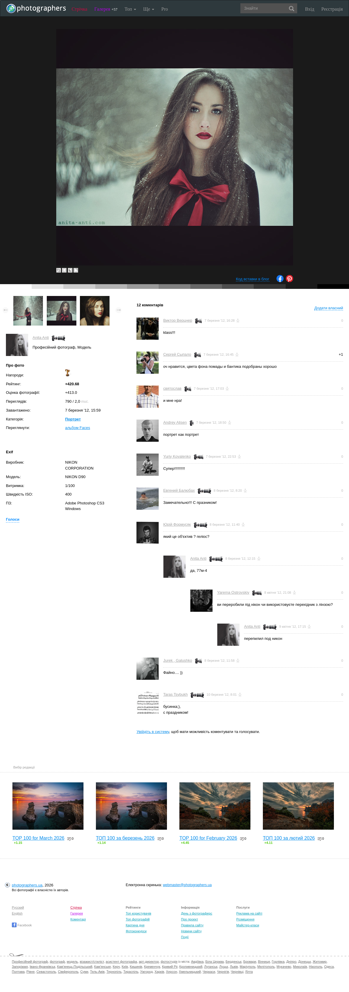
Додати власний (328, 308)
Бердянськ (234, 961)
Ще (148, 9)
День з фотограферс (196, 913)
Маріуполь (247, 966)
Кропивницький (190, 966)
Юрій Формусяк (177, 524)
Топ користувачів (138, 913)
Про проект (189, 919)
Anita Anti (41, 337)
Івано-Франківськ (42, 966)
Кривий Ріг (169, 966)
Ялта (248, 971)
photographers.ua (27, 885)
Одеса (329, 966)
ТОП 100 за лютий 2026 (289, 838)
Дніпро (291, 961)
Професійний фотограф (30, 961)
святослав (172, 388)
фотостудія (169, 961)
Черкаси (209, 971)
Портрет (73, 419)
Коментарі (78, 919)
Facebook (22, 925)
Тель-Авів (97, 971)
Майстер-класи (247, 925)
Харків (159, 971)
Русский (18, 907)
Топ (130, 9)
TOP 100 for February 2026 (208, 838)
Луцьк (223, 966)
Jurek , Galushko (177, 660)
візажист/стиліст (92, 961)
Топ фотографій (138, 919)
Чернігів (223, 971)
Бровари (249, 961)
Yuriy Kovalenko (177, 456)
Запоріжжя (20, 966)
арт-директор (149, 961)
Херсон (171, 971)
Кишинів (136, 966)
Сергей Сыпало (177, 354)
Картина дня (135, 925)
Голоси (12, 519)
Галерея (106, 9)
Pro (164, 9)
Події (185, 937)
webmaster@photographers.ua (187, 885)
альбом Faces (77, 427)
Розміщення (245, 919)
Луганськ (211, 966)
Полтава (18, 971)
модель (72, 961)
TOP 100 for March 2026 (38, 838)
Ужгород (146, 971)
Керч (116, 966)
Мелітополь (266, 966)
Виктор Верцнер (177, 320)
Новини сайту (191, 931)
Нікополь (315, 966)
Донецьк (304, 961)
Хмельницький (190, 971)
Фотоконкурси (136, 931)
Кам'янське (102, 966)
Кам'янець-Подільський (74, 966)
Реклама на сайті (249, 913)
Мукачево (283, 966)
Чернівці (237, 971)
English (17, 913)
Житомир (320, 961)
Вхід (309, 9)
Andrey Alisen (175, 422)
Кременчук (152, 966)
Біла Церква (214, 961)
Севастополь (46, 971)
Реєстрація (332, 9)
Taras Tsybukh (175, 694)
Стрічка (79, 9)
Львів (234, 966)
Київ (125, 966)
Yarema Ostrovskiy (233, 592)
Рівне (30, 971)
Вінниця (264, 961)
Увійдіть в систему (152, 731)
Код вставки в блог (252, 279)
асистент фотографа (121, 961)
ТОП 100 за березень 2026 (125, 838)
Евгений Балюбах (179, 490)
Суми (84, 971)
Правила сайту (192, 925)
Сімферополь (68, 971)
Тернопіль (114, 971)
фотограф (57, 961)
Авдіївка (197, 961)
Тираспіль (131, 971)
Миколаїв (300, 966)
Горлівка (278, 961)
